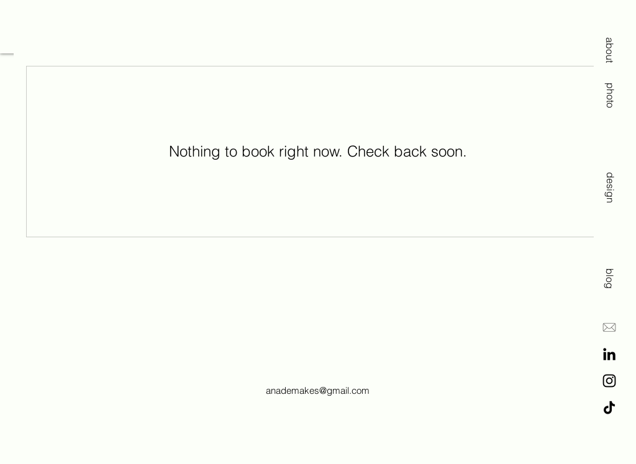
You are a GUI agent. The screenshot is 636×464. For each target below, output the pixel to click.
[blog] (610, 274)
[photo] (610, 90)
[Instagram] (609, 380)
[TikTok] (609, 407)
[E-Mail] (609, 327)
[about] (610, 49)
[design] (610, 178)
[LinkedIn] (609, 354)
